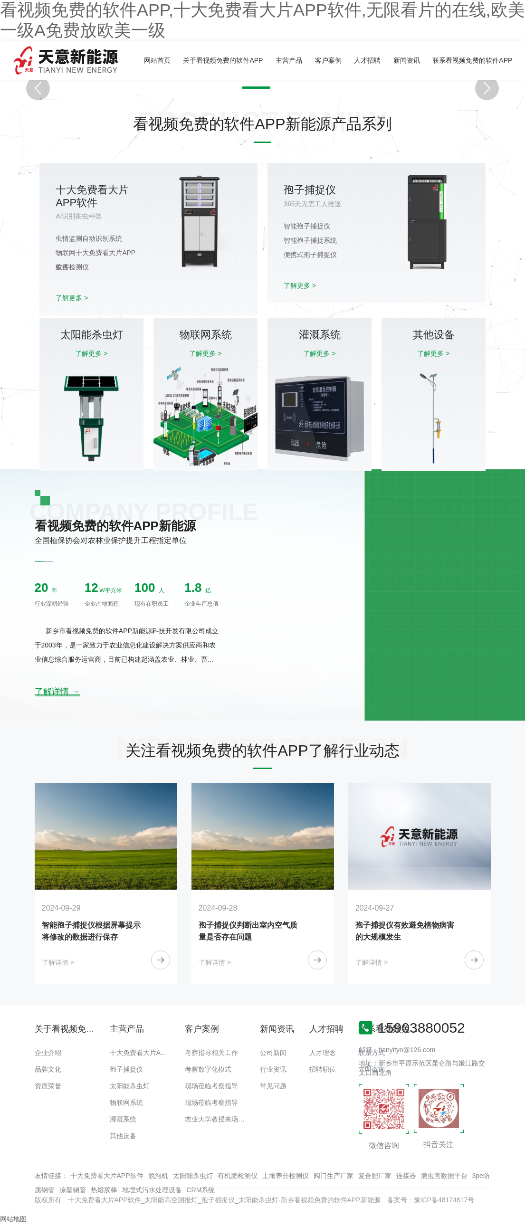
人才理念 (322, 1052)
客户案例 (328, 60)
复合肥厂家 (374, 1175)
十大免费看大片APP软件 (146, 1052)
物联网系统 (126, 1102)
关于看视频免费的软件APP (223, 60)
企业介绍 (48, 1052)
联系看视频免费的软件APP (472, 60)
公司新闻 (273, 1052)
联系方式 (371, 1052)
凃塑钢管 (72, 1190)
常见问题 (273, 1086)
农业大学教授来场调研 (218, 1119)
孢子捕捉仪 (126, 1069)
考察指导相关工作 (211, 1052)
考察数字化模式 (208, 1069)
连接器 (406, 1175)
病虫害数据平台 (444, 1175)
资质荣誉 (48, 1086)
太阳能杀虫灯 (130, 1086)
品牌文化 (48, 1069)
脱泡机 (158, 1175)
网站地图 (13, 1219)
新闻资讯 (406, 60)
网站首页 (157, 60)
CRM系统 (201, 1190)
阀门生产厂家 (333, 1175)
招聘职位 (322, 1069)
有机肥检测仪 (238, 1175)
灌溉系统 (123, 1119)
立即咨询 (371, 1069)
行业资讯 (273, 1069)
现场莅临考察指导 (211, 1086)
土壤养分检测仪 (285, 1175)
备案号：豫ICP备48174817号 (431, 1200)
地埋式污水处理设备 (152, 1190)
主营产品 (289, 60)
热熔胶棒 (104, 1190)
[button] (254, 87)
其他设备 (123, 1136)
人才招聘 (367, 60)
